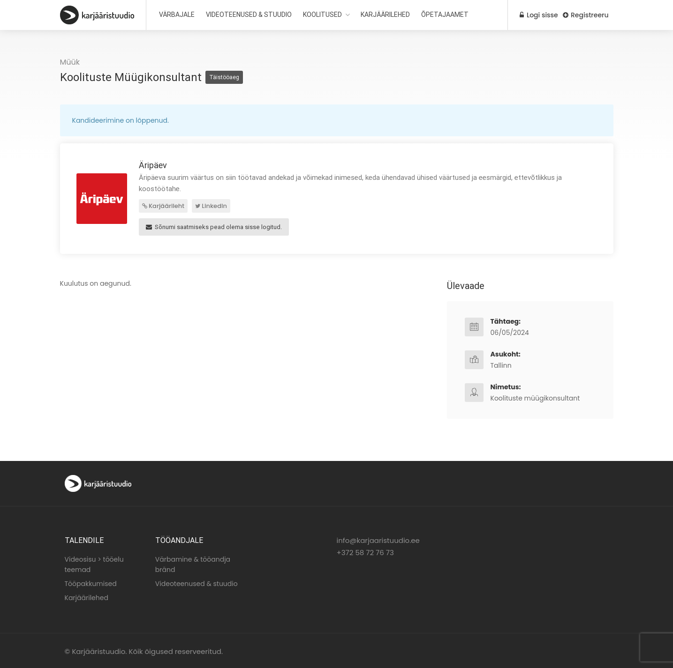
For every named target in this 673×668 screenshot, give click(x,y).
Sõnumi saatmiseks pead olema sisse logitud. (214, 225)
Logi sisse (536, 15)
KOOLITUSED (322, 14)
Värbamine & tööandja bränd (192, 563)
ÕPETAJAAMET (445, 14)
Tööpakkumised (91, 582)
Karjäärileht (163, 205)
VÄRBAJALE (177, 14)
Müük (70, 62)
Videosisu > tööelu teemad (94, 563)
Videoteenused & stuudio (196, 582)
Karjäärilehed (86, 596)
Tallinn (501, 364)
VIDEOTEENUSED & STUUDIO (249, 14)
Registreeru (585, 15)
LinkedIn (211, 205)
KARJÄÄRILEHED (385, 14)
